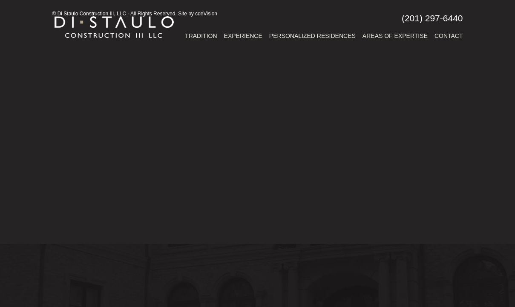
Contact (448, 35)
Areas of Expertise (395, 35)
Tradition (201, 35)
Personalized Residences (312, 35)
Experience (243, 35)
